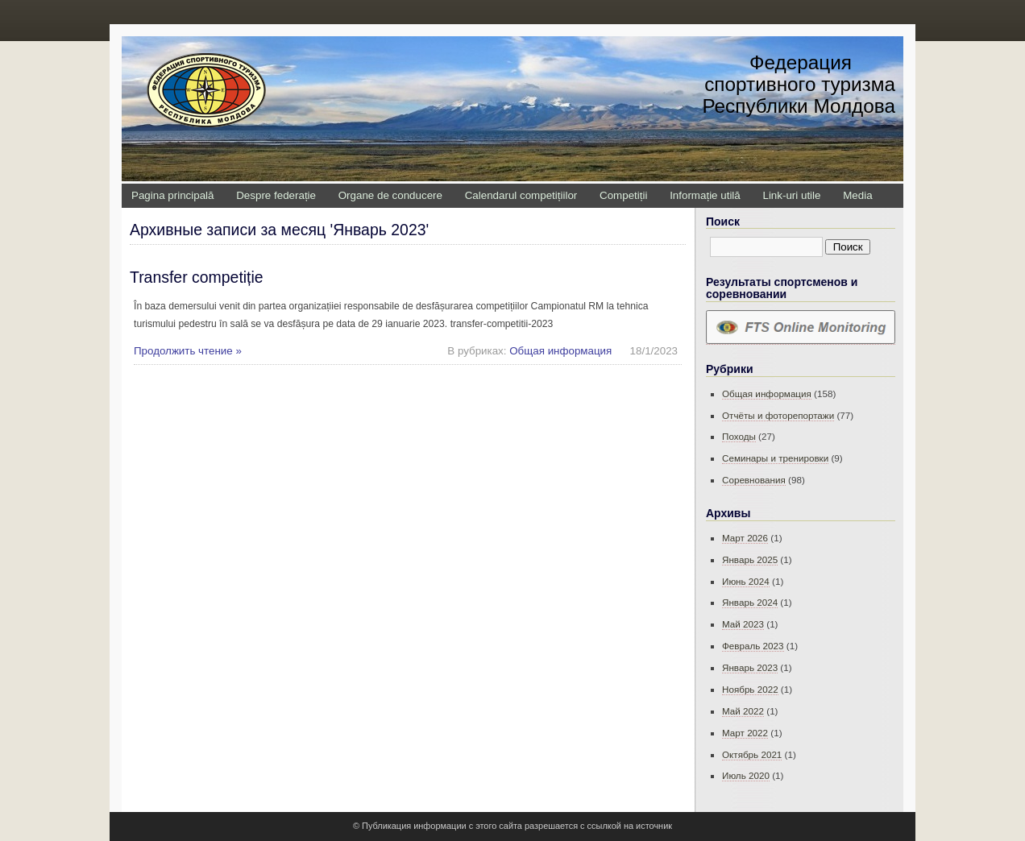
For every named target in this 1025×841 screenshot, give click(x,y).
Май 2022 (743, 711)
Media (857, 195)
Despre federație (276, 195)
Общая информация (560, 351)
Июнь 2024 (746, 581)
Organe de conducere (390, 195)
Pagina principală (172, 195)
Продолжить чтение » (188, 351)
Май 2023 (743, 624)
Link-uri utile (791, 195)
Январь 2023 (750, 667)
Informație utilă (705, 195)
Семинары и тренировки (775, 458)
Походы (739, 436)
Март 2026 (745, 537)
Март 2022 (745, 732)
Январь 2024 (750, 602)
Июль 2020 (746, 775)
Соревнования (754, 479)
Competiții (623, 195)
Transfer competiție (197, 277)
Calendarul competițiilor (521, 195)
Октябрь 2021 (752, 754)
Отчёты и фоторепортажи (778, 415)
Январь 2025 (750, 559)
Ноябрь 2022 (750, 689)
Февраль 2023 (753, 645)
